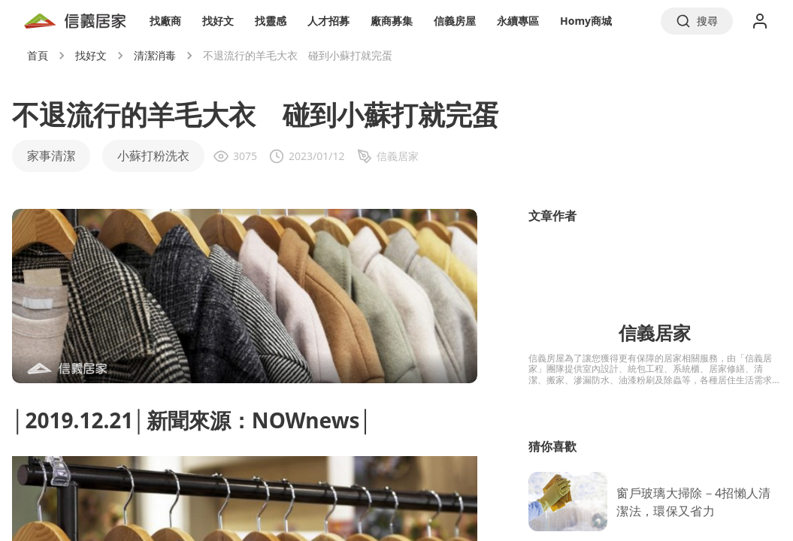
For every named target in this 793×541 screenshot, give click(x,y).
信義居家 (655, 332)
